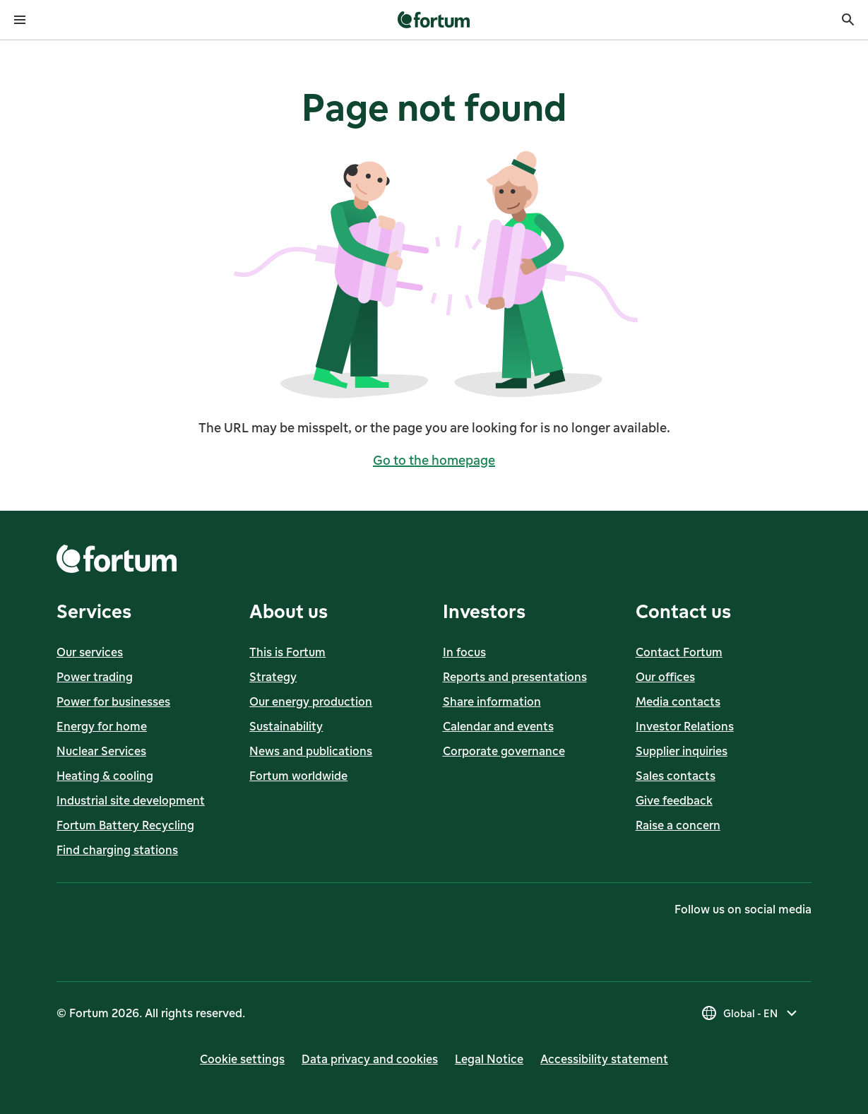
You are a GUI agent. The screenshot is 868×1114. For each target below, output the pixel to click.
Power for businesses (113, 701)
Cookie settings (242, 1059)
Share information (492, 701)
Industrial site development (131, 800)
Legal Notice (489, 1059)
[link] (434, 20)
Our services (90, 652)
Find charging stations (117, 850)
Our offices (665, 677)
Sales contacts (675, 775)
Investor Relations (685, 726)
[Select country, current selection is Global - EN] (750, 1013)
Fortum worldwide (298, 775)
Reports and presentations (515, 677)
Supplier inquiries (681, 751)
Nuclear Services (101, 751)
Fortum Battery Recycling (125, 825)
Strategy (273, 677)
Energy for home (102, 726)
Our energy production (310, 701)
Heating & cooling (105, 775)
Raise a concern (678, 825)
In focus (464, 652)
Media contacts (678, 701)
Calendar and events (498, 726)
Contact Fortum (679, 652)
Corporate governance (504, 751)
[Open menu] (20, 20)
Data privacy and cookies (370, 1059)
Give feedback (674, 800)
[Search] (848, 20)
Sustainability (286, 726)
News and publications (310, 751)
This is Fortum (287, 652)
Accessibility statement (604, 1059)
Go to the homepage (434, 459)
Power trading (95, 677)
